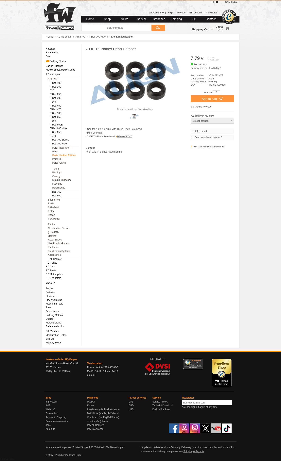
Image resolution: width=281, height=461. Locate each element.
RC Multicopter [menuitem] (53, 259)
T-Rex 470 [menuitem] (55, 109)
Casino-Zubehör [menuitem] (54, 66)
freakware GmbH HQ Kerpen (62, 359)
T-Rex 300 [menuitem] (55, 98)
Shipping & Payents (193, 451)
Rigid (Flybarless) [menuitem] (61, 180)
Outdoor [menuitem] (50, 319)
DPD (131, 405)
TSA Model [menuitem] (54, 218)
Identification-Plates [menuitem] (58, 243)
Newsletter (212, 12)
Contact (211, 19)
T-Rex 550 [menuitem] (55, 117)
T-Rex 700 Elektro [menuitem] (59, 139)
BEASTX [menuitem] (50, 282)
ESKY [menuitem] (51, 211)
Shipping (176, 19)
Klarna (90, 405)
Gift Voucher (195, 12)
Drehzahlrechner (161, 409)
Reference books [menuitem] (55, 326)
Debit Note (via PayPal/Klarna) (103, 413)
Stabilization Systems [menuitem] (59, 251)
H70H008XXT (124, 136)
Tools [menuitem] (48, 307)
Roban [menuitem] (51, 215)
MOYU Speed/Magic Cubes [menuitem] (60, 69)
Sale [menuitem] (48, 56)
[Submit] (158, 28)
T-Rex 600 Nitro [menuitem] (58, 128)
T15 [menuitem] (52, 90)
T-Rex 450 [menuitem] (55, 105)
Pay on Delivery (95, 425)
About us (50, 429)
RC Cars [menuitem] (50, 266)
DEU (234, 1)
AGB (48, 405)
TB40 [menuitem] (53, 101)
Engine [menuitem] (51, 224)
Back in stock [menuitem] (53, 52)
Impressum (51, 401)
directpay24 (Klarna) (98, 421)
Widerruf (50, 409)
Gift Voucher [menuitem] (52, 331)
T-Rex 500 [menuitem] (55, 113)
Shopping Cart (202, 29)
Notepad (181, 12)
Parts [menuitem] (55, 151)
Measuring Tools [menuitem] (54, 303)
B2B (193, 19)
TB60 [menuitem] (53, 120)
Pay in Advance (95, 429)
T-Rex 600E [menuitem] (56, 124)
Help (170, 12)
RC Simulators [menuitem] (53, 278)
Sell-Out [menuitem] (50, 339)
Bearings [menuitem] (57, 172)
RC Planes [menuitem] (51, 262)
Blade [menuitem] (51, 203)
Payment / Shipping (56, 417)
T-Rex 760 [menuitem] (55, 191)
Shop (107, 19)
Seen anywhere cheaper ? (207, 137)
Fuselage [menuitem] (57, 183)
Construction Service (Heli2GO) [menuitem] (59, 230)
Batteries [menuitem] (50, 292)
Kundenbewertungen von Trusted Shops (67, 447)
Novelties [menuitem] (51, 48)
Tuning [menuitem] (56, 168)
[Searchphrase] (116, 28)
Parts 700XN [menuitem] (59, 162)
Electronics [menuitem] (52, 296)
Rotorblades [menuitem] (58, 187)
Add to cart (212, 99)
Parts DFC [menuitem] (57, 159)
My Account (156, 12)
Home (90, 19)
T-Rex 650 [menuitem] (55, 132)
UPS (131, 409)
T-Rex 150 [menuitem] (55, 86)
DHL (131, 401)
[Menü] (200, 361)
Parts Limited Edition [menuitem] (64, 155)
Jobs (48, 425)
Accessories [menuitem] (54, 255)
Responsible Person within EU (209, 146)
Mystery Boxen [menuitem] (53, 342)
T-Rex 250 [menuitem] (55, 94)
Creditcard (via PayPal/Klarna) (103, 417)
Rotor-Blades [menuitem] (55, 239)
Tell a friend (199, 131)
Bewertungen (117, 447)
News (124, 19)
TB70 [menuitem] (53, 136)
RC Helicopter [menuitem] (53, 74)
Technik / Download (162, 405)
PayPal (91, 401)
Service (142, 19)
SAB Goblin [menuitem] (54, 207)
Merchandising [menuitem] (53, 322)
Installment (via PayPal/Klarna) (103, 409)
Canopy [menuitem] (56, 176)
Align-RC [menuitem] (53, 78)
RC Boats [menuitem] (51, 270)
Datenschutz (52, 413)
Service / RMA (160, 401)
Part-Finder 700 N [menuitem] (61, 147)
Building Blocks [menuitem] (56, 61)
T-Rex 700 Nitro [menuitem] (58, 143)
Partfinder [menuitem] (53, 247)
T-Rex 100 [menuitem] (55, 83)
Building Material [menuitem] (54, 315)
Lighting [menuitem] (52, 236)
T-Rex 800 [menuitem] (55, 195)
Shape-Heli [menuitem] (54, 199)
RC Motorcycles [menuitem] (54, 274)
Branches (159, 19)
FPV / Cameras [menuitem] (54, 300)
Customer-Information (57, 421)
